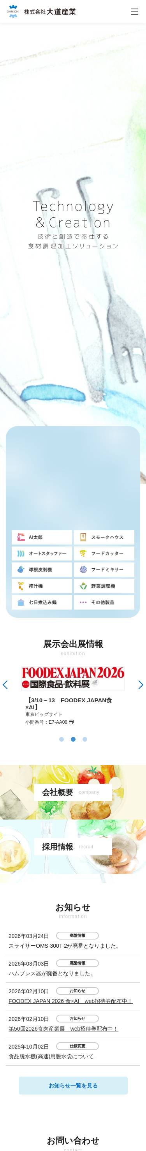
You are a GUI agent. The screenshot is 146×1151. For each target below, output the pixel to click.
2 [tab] (73, 740)
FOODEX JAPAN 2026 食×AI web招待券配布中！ (71, 1001)
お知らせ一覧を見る (73, 1085)
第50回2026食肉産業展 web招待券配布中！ (63, 1029)
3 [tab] (85, 740)
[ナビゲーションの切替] (134, 11)
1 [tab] (61, 740)
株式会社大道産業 (41, 11)
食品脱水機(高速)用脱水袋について (51, 1056)
